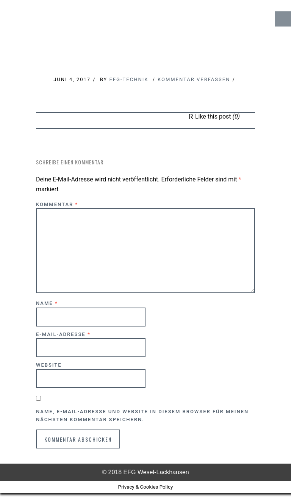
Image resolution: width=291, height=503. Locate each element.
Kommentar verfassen (194, 79)
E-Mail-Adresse (63, 334)
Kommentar (57, 204)
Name (47, 303)
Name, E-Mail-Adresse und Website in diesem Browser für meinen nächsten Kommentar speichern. (142, 415)
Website (49, 365)
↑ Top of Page (262, 476)
